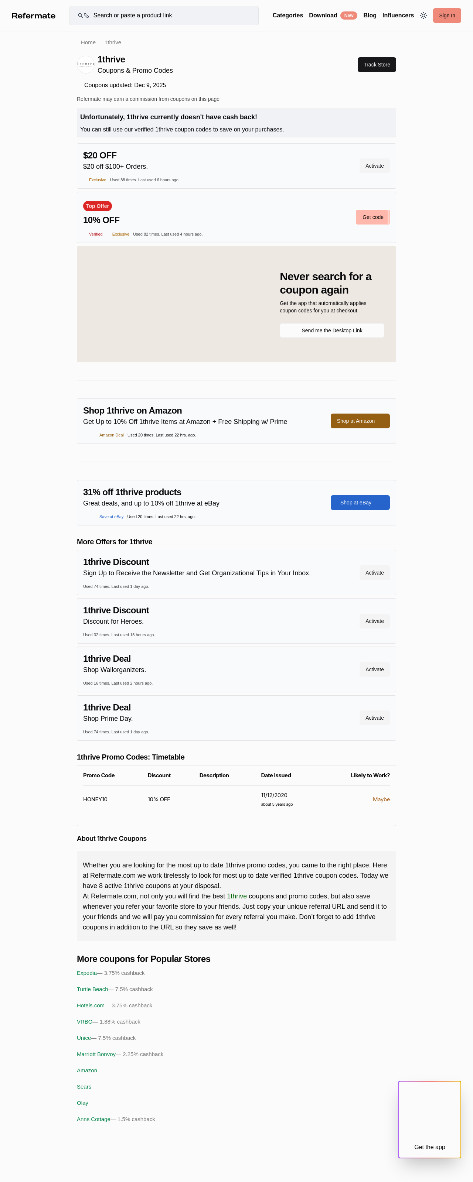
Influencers (398, 15)
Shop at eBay (360, 503)
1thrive (237, 896)
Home (88, 42)
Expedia (110, 973)
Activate (374, 166)
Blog (370, 15)
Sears (84, 1086)
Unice (106, 1038)
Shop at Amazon (360, 421)
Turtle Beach (115, 989)
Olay (82, 1103)
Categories (288, 15)
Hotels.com (114, 1005)
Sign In (447, 15)
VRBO (108, 1022)
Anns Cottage (116, 1119)
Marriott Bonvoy (120, 1054)
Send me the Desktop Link (332, 330)
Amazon (87, 1070)
